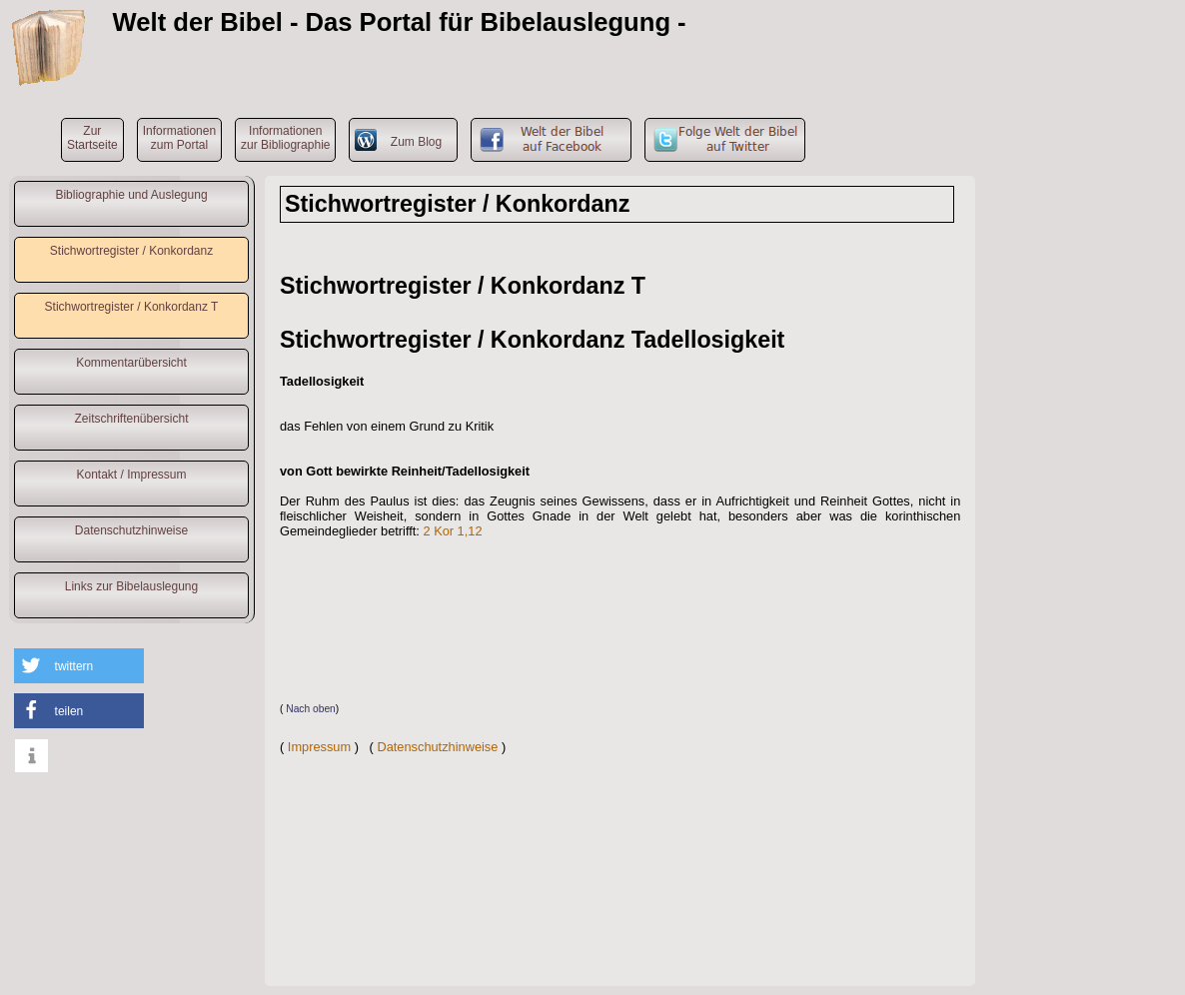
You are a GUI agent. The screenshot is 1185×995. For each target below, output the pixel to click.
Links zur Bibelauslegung (131, 586)
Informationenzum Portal (179, 138)
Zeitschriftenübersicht (131, 419)
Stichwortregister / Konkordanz (131, 251)
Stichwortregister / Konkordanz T (132, 307)
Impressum (319, 746)
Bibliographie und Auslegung (131, 195)
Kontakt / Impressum (131, 475)
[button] (79, 665)
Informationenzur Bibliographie (285, 138)
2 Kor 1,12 (452, 530)
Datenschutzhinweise (131, 530)
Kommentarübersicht (131, 363)
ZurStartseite (92, 138)
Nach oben (311, 708)
